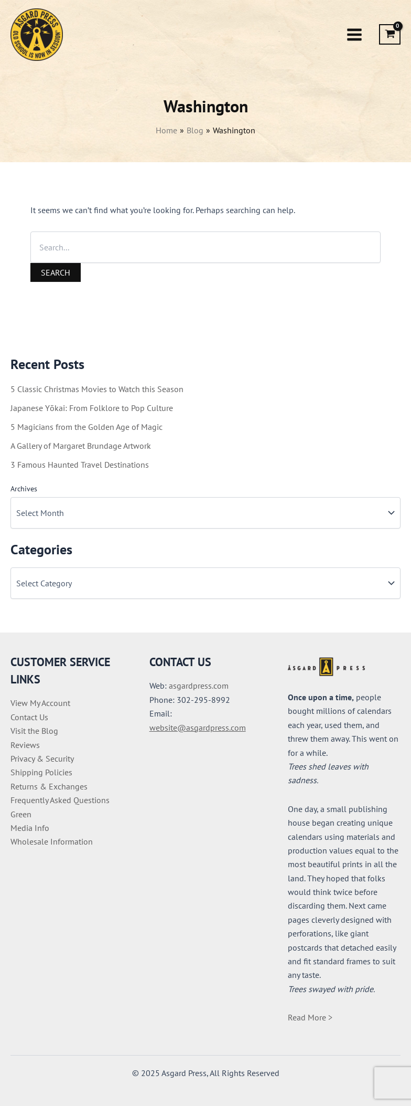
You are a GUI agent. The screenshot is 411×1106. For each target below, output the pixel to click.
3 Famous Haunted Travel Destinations (79, 464)
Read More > (310, 1017)
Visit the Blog (34, 730)
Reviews (25, 745)
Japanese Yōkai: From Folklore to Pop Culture (91, 408)
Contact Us (29, 717)
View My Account (40, 703)
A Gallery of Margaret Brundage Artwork (80, 445)
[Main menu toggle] (354, 34)
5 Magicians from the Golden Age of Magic (86, 427)
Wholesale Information (51, 841)
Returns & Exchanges (49, 786)
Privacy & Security (42, 758)
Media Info (29, 828)
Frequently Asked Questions (60, 800)
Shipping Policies (41, 772)
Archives (23, 488)
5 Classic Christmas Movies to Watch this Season (96, 389)
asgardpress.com (199, 685)
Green (20, 814)
